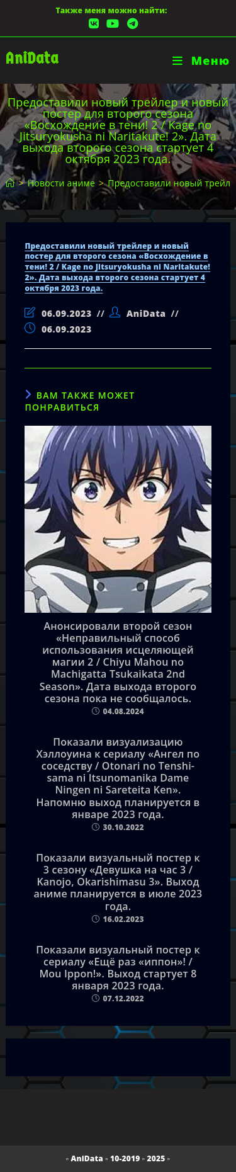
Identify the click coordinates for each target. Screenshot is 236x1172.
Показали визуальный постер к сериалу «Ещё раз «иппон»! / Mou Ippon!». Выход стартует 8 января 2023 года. (118, 968)
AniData (32, 58)
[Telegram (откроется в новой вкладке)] (130, 24)
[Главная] (10, 183)
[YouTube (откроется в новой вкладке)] (113, 24)
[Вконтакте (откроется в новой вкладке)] (94, 24)
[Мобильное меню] (201, 60)
